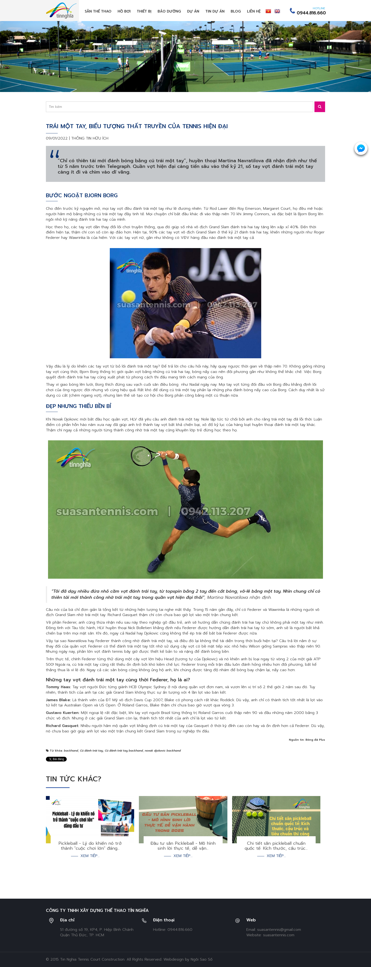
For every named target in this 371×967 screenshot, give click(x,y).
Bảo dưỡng (169, 11)
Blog (236, 11)
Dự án (193, 11)
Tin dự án (215, 11)
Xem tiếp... (90, 856)
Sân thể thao (98, 11)
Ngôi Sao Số (201, 959)
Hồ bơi (124, 11)
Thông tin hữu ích (89, 138)
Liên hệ (254, 11)
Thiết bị (144, 11)
